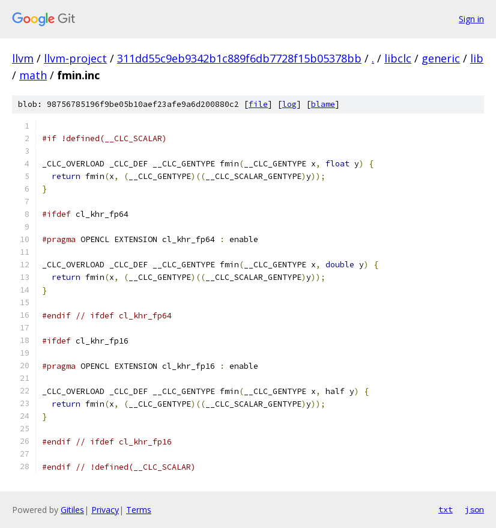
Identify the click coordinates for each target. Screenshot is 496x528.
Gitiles (72, 509)
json (474, 509)
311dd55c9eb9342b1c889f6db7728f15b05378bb (239, 58)
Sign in (471, 19)
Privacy (105, 509)
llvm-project (75, 58)
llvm (23, 58)
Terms (138, 509)
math (33, 75)
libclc (397, 58)
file (258, 104)
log (289, 104)
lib (476, 58)
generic (441, 58)
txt (445, 509)
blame (323, 104)
